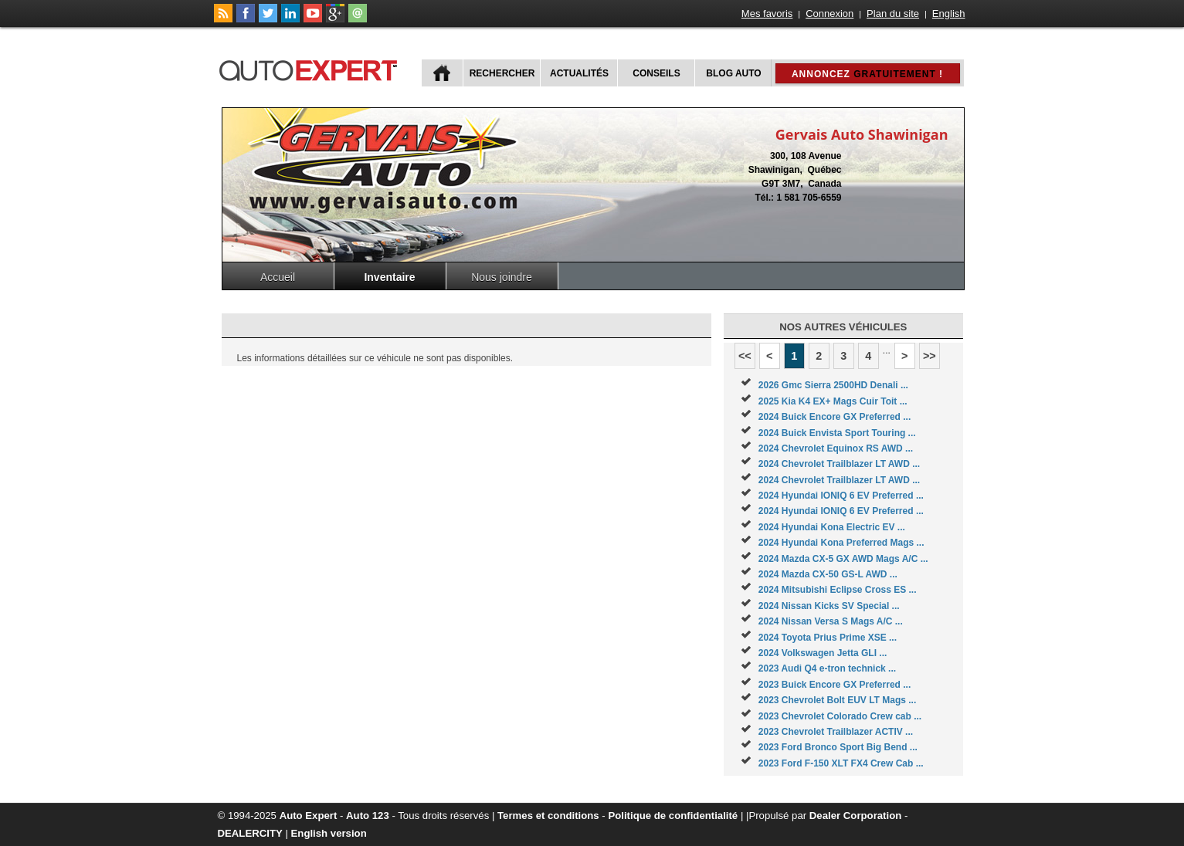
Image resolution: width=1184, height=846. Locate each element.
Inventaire (389, 277)
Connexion (829, 13)
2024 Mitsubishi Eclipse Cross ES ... (837, 589)
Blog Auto (733, 73)
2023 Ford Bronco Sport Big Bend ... (838, 747)
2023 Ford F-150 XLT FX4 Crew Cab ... (841, 763)
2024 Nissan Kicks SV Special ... (829, 606)
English (948, 13)
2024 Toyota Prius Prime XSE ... (827, 637)
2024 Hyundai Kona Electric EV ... (831, 527)
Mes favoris (766, 13)
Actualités (579, 73)
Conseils (656, 73)
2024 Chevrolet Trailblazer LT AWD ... (839, 464)
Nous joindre (501, 277)
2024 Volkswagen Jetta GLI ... (822, 653)
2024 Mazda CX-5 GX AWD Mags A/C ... (843, 558)
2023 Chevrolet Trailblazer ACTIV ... (835, 731)
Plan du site (893, 13)
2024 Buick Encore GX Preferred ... (834, 416)
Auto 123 (367, 815)
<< (744, 356)
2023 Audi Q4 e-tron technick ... (827, 668)
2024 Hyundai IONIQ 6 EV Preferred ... (841, 495)
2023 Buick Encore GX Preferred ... (834, 684)
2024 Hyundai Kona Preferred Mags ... (841, 542)
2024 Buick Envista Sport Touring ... (837, 433)
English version (329, 833)
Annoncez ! (867, 74)
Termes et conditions (548, 815)
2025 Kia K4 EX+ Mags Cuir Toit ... (833, 401)
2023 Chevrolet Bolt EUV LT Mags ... (837, 700)
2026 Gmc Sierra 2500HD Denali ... (833, 385)
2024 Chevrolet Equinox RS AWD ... (835, 448)
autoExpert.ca (311, 68)
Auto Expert (309, 815)
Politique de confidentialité (673, 815)
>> (929, 356)
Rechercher (502, 73)
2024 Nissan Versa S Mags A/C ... (830, 621)
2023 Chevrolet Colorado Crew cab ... (839, 716)
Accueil (277, 277)
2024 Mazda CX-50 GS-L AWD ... (827, 574)
